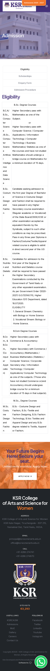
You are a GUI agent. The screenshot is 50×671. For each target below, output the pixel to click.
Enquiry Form (25, 83)
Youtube (37, 632)
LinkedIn (37, 628)
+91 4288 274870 (25, 556)
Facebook (37, 620)
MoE (12, 628)
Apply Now (25, 476)
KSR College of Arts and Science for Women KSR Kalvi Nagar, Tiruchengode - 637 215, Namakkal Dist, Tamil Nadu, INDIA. (25, 523)
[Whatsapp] (41, 661)
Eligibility (25, 69)
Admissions (12, 624)
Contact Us (12, 640)
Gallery (12, 632)
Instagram (37, 636)
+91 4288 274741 (25, 552)
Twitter (37, 624)
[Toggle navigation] (46, 6)
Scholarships (25, 76)
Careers (13, 636)
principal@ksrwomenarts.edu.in (25, 539)
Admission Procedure (25, 89)
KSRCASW (12, 620)
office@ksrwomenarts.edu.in (25, 543)
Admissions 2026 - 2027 (34, 3)
